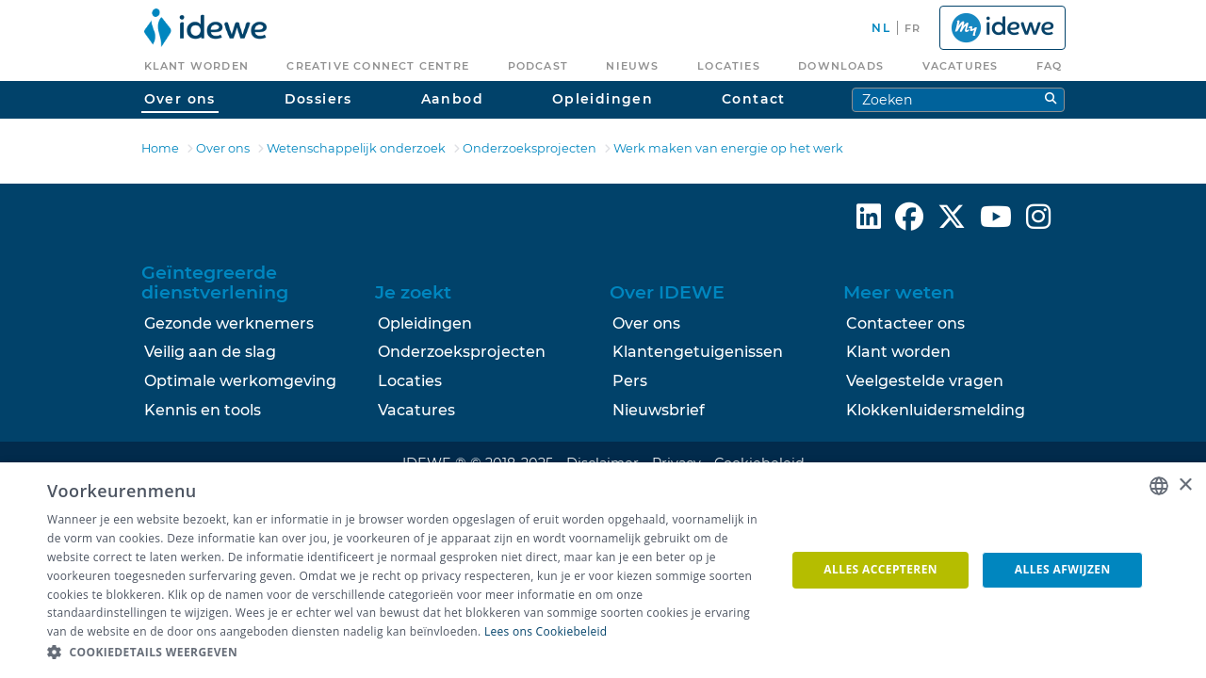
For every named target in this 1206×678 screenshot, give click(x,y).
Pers (629, 381)
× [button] (1185, 485)
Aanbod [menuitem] (452, 98)
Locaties (410, 381)
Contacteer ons (905, 323)
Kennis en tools (202, 410)
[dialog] (603, 570)
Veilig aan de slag (210, 352)
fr (912, 28)
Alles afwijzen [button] (1063, 569)
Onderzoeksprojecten (529, 148)
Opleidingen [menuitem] (602, 98)
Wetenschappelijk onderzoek (356, 148)
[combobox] (1158, 485)
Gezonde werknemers (229, 323)
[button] (405, 652)
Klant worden (898, 352)
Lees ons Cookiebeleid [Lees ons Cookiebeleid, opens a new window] (546, 631)
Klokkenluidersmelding (935, 410)
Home (160, 148)
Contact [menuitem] (754, 98)
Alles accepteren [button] (880, 569)
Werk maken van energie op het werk (728, 148)
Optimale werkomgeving (240, 381)
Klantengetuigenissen (697, 352)
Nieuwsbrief (658, 410)
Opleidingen (425, 323)
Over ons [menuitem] (180, 98)
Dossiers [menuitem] (318, 98)
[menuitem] (205, 28)
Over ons (223, 148)
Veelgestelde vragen (924, 381)
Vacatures (416, 410)
